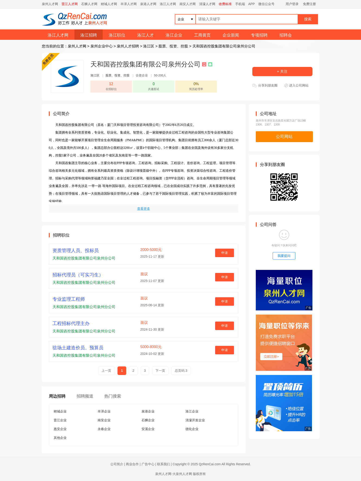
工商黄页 (202, 35)
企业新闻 (230, 35)
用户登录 (292, 4)
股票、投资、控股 (173, 46)
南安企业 (104, 420)
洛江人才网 (168, 4)
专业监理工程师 (68, 299)
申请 (224, 253)
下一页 (160, 370)
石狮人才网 (89, 4)
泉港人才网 (148, 4)
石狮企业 (148, 420)
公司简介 (116, 464)
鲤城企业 (60, 411)
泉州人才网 (50, 4)
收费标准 (225, 4)
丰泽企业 (104, 411)
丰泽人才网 (128, 4)
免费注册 (309, 4)
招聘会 (285, 35)
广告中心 (148, 464)
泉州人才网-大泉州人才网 (173, 474)
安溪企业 (148, 429)
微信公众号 (266, 4)
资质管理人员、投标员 (75, 250)
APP (251, 4)
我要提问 (284, 256)
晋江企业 (60, 420)
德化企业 (191, 429)
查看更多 (143, 208)
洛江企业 (174, 35)
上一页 (106, 370)
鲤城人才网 (109, 4)
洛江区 (148, 46)
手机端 (240, 4)
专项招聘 (259, 35)
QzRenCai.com (210, 464)
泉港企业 (148, 411)
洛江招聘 (88, 35)
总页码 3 (181, 370)
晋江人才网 (70, 4)
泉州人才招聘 (128, 46)
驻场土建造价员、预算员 (77, 347)
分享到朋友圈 (268, 85)
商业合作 (132, 464)
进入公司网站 (299, 85)
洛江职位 (117, 35)
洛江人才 (145, 35)
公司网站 (284, 136)
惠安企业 (60, 429)
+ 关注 (282, 71)
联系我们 (163, 464)
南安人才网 (187, 4)
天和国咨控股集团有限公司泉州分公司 (223, 46)
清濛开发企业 (195, 420)
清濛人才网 (207, 4)
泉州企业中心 (101, 46)
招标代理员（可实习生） (77, 274)
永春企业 (104, 429)
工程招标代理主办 (70, 323)
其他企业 (60, 438)
